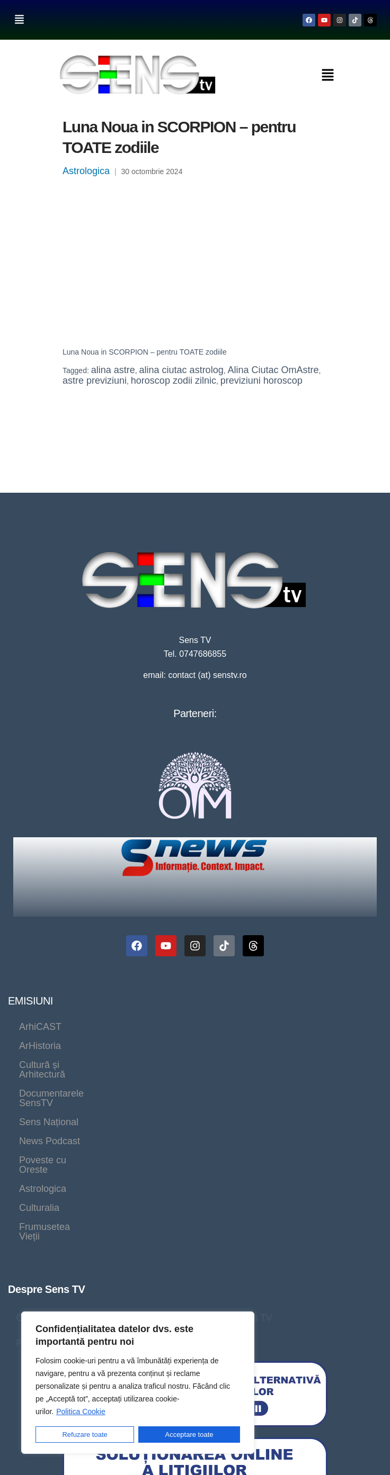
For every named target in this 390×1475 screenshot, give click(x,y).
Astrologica (86, 171)
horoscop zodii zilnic (173, 380)
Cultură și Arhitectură (192, 1026)
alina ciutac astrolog (181, 370)
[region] (137, 1382)
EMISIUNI (30, 1001)
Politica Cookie (80, 1411)
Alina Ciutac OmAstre (272, 370)
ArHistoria (105, 1026)
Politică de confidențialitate (72, 1171)
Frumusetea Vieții (119, 1065)
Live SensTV (154, 1146)
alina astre (113, 370)
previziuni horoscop (261, 380)
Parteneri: (195, 713)
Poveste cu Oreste (223, 1045)
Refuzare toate (84, 1434)
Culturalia (39, 1065)
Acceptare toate (189, 1434)
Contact (32, 1146)
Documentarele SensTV (309, 1026)
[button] (19, 20)
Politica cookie (175, 1171)
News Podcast (131, 1045)
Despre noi (88, 1146)
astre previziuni (95, 380)
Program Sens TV (234, 1146)
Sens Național (48, 1045)
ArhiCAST (40, 1026)
